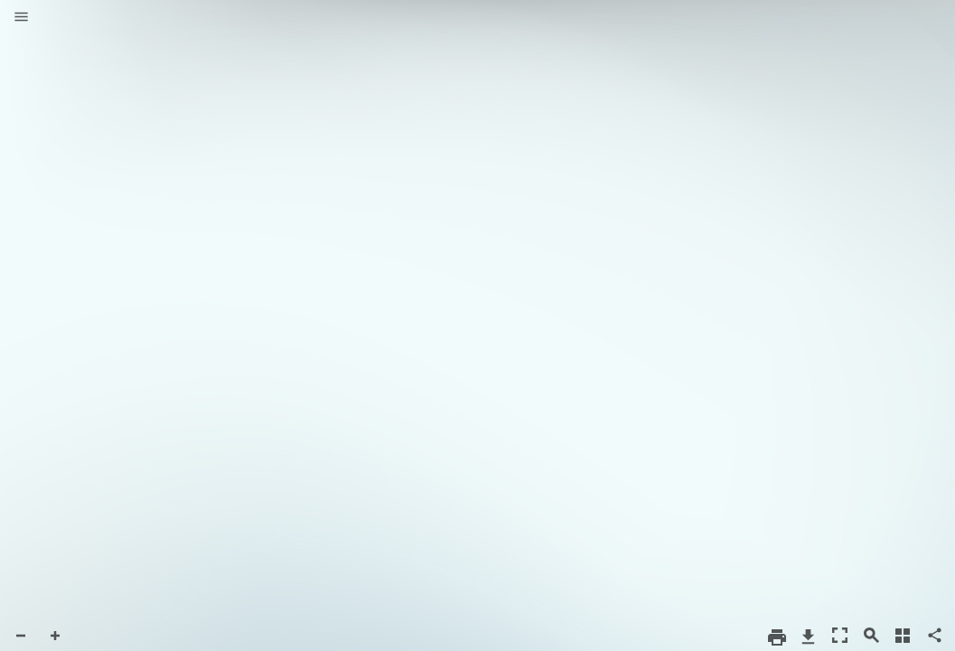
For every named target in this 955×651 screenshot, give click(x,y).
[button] (21, 18)
